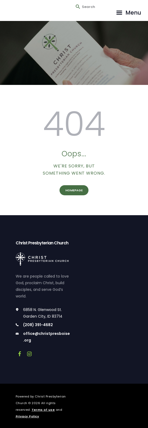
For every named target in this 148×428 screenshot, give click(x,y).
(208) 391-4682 (38, 324)
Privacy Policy (27, 416)
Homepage (74, 190)
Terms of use (43, 410)
